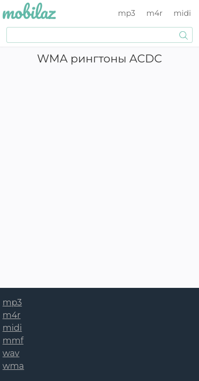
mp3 (126, 13)
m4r (154, 13)
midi (182, 13)
